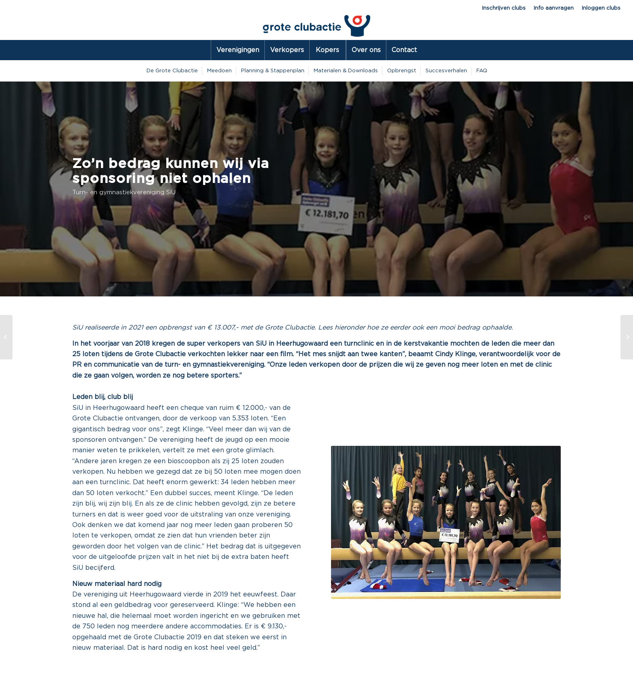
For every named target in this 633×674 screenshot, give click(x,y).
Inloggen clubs (601, 8)
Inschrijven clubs (504, 8)
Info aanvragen (554, 8)
